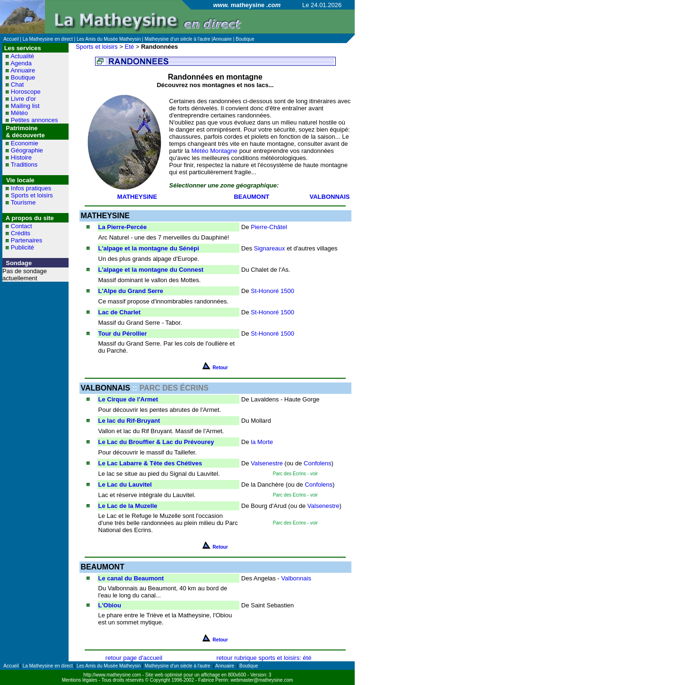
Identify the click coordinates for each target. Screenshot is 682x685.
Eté (129, 46)
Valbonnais (296, 578)
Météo (19, 112)
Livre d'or (23, 98)
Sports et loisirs (32, 195)
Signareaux (269, 248)
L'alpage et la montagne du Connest (151, 269)
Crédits (20, 233)
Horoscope (26, 91)
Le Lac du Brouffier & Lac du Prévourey (156, 441)
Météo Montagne (214, 150)
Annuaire (22, 70)
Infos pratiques (31, 188)
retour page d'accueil (133, 657)
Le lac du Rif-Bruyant (129, 420)
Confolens (318, 463)
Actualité (22, 56)
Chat (17, 84)
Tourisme (23, 202)
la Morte (262, 441)
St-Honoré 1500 (272, 290)
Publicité (22, 247)
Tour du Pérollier (122, 333)
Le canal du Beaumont (131, 578)
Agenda (21, 63)
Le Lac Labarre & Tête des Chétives (150, 463)
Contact (21, 226)
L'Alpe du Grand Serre (130, 290)
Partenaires (26, 240)
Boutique (23, 77)
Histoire (21, 157)
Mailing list (25, 105)
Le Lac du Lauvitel (125, 484)
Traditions (24, 164)
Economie (24, 143)
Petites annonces (34, 120)
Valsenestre (267, 463)
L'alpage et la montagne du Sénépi (148, 248)
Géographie (27, 150)
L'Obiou (110, 605)
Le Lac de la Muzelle (127, 505)
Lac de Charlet (119, 312)
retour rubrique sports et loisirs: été (264, 657)
